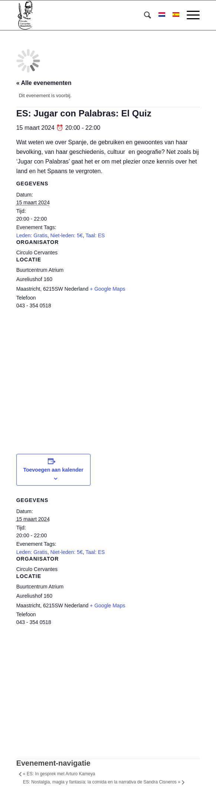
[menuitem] (144, 15)
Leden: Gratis (32, 235)
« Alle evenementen (44, 83)
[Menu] (189, 15)
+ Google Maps (107, 289)
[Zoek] (144, 15)
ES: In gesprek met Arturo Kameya (59, 773)
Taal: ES (95, 235)
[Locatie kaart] (108, 375)
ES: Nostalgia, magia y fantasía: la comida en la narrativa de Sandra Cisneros (101, 782)
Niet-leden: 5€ (66, 235)
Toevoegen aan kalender (53, 470)
